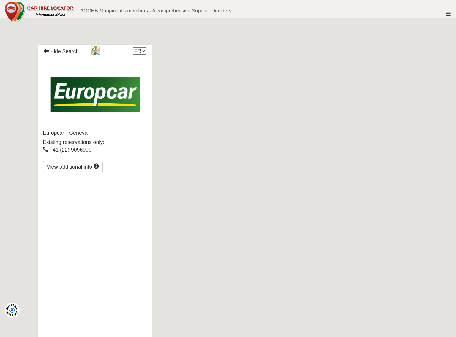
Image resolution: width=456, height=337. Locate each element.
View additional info (73, 166)
